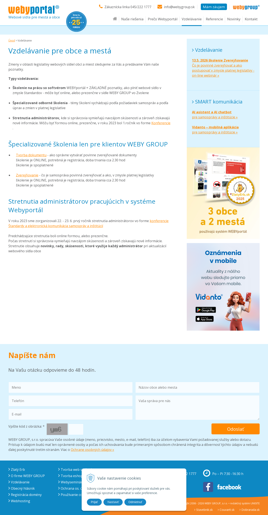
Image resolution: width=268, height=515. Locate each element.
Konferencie (160, 123)
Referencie (214, 19)
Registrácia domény (25, 494)
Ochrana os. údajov (74, 488)
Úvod (11, 40)
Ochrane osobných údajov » (92, 449)
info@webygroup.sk (179, 7)
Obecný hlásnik (21, 488)
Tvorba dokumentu (31, 155)
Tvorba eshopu (71, 476)
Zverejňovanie (27, 175)
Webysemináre (71, 482)
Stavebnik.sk (203, 510)
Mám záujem (214, 6)
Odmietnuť (135, 502)
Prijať (94, 502)
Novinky (234, 19)
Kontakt (251, 19)
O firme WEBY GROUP (26, 476)
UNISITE (255, 503)
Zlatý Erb (16, 469)
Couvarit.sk (226, 510)
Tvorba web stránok (75, 469)
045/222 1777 (140, 7)
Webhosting (19, 501)
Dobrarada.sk (250, 510)
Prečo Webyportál (163, 19)
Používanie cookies (74, 494)
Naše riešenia (132, 19)
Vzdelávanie (192, 19)
